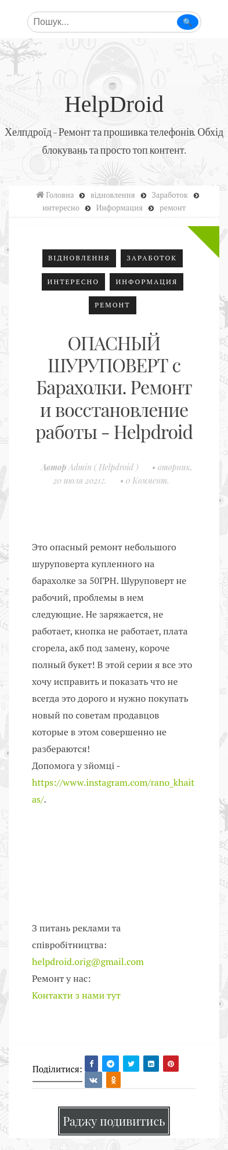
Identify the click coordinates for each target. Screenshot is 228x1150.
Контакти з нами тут (76, 995)
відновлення (79, 257)
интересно (74, 281)
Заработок (151, 257)
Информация (146, 281)
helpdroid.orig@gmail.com (88, 961)
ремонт (113, 304)
